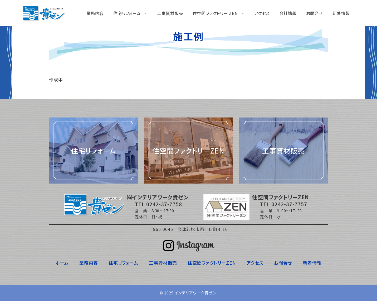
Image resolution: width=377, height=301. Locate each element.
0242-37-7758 (164, 204)
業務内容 (95, 13)
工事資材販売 (170, 13)
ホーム (62, 262)
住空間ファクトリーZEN (212, 262)
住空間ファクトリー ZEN (221, 13)
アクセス (262, 13)
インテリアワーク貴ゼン (195, 292)
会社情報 (288, 13)
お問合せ (314, 13)
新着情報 (341, 13)
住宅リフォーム (133, 13)
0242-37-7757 (289, 204)
